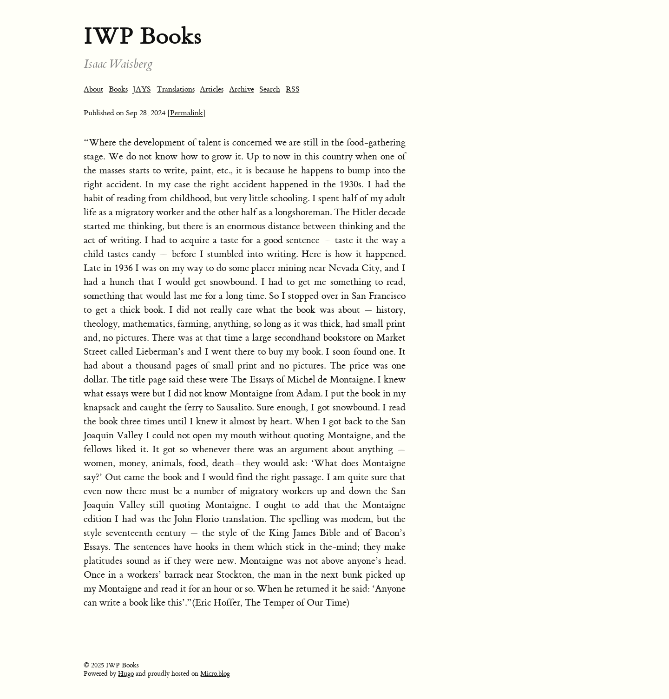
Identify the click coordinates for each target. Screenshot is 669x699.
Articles (211, 89)
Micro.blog (215, 674)
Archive (241, 89)
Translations (176, 89)
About (93, 89)
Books (118, 89)
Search (269, 89)
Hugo (126, 674)
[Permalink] (186, 113)
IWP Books (143, 36)
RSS (293, 89)
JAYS (142, 89)
